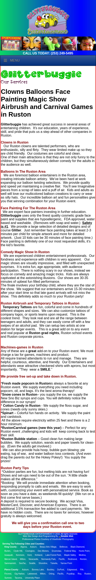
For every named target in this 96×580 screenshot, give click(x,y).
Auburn (33, 547)
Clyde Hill (18, 551)
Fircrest (8, 574)
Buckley (50, 570)
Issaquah (9, 555)
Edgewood (72, 570)
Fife (82, 570)
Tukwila (53, 563)
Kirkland (38, 555)
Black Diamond (77, 547)
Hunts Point (84, 551)
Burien (7, 551)
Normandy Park (48, 559)
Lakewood (32, 574)
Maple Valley (70, 555)
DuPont (60, 570)
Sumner (8, 578)
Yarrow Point (66, 563)
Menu (15, 60)
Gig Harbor (19, 574)
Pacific (62, 559)
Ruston (87, 574)
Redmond (72, 559)
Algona (23, 547)
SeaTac (22, 563)
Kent (29, 555)
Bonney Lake (38, 570)
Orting (51, 574)
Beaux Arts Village (48, 547)
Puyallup (71, 574)
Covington (30, 551)
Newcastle (33, 559)
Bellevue (63, 547)
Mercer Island (11, 559)
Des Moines (43, 551)
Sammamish (10, 563)
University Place (32, 578)
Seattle (32, 563)
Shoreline (42, 563)
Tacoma (18, 578)
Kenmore (20, 555)
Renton (83, 559)
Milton (23, 559)
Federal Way (70, 551)
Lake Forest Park (53, 555)
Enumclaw (56, 551)
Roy (79, 574)
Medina (82, 555)
